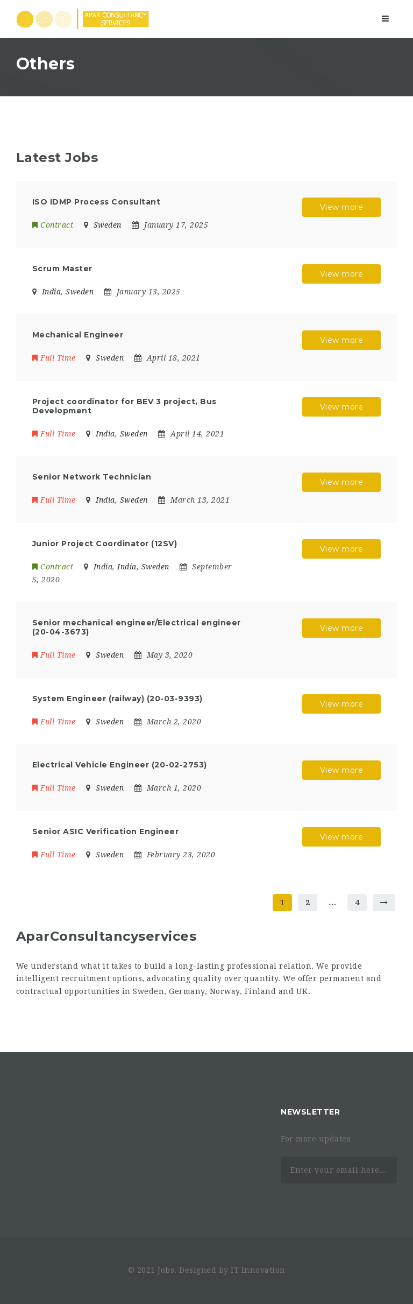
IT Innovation (258, 1270)
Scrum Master (62, 268)
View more (342, 207)
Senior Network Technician (92, 477)
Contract (53, 225)
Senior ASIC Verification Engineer (105, 831)
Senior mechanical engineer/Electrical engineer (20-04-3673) (136, 627)
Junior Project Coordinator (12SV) (104, 543)
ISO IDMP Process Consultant (96, 202)
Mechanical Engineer (78, 335)
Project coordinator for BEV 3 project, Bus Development (124, 406)
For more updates (316, 1138)
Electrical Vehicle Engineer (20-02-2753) (119, 765)
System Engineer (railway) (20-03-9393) (117, 698)
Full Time (54, 358)
